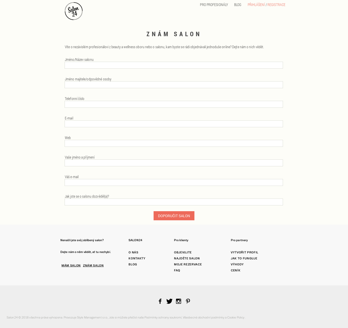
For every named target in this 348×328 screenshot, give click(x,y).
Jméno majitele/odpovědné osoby (88, 79)
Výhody (237, 264)
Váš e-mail (72, 176)
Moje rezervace (188, 264)
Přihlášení (256, 4)
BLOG (237, 4)
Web (68, 137)
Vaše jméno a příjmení (80, 157)
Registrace (276, 4)
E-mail (69, 118)
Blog (133, 264)
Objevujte (183, 252)
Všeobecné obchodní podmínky (204, 317)
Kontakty (137, 258)
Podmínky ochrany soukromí (163, 317)
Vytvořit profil (244, 252)
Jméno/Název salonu (79, 59)
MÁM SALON (71, 265)
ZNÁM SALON (93, 265)
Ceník (235, 270)
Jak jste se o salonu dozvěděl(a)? (87, 196)
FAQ (177, 270)
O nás (133, 252)
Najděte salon (187, 258)
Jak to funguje (244, 258)
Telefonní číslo (75, 98)
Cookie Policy (236, 317)
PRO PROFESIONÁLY (214, 4)
